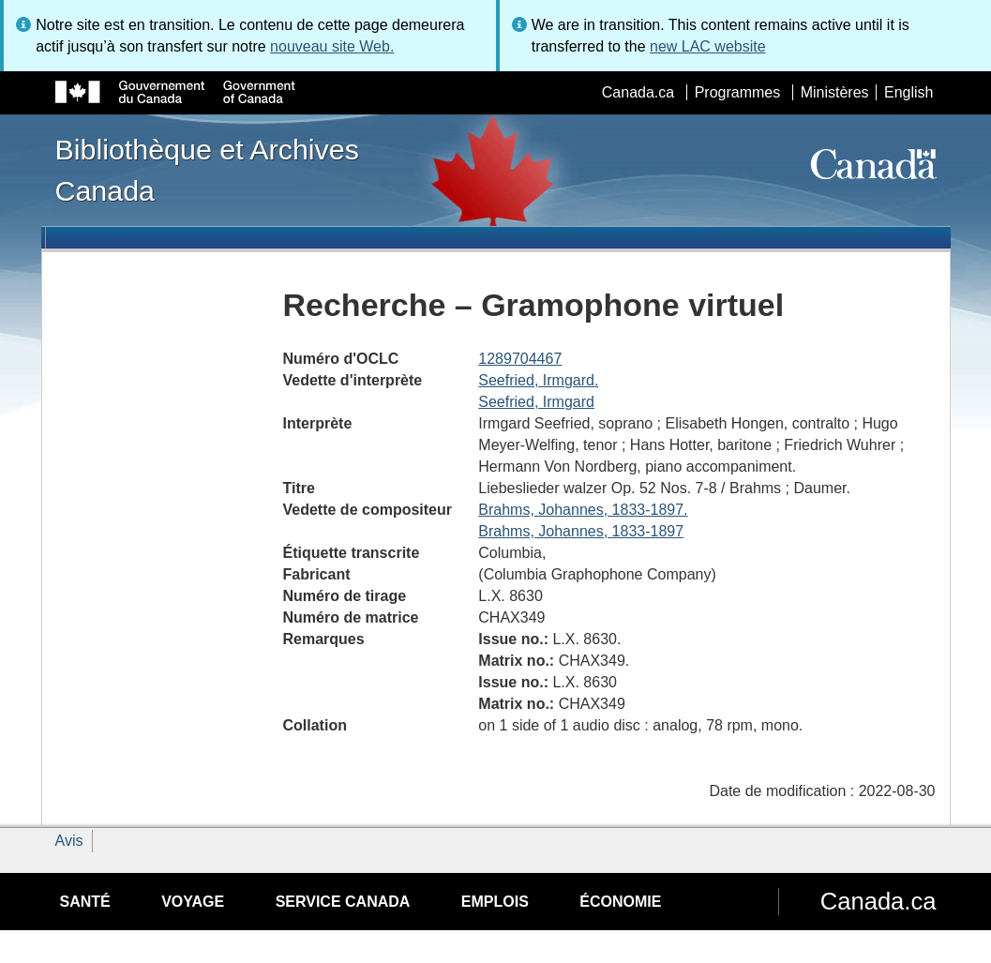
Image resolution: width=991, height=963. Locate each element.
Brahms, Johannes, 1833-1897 (580, 531)
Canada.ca (638, 92)
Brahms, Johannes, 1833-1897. (582, 510)
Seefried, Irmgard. (538, 380)
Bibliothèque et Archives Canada (207, 169)
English (908, 92)
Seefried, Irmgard (536, 402)
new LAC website (708, 46)
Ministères (835, 92)
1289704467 (520, 359)
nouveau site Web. (332, 46)
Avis (69, 841)
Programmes (738, 92)
